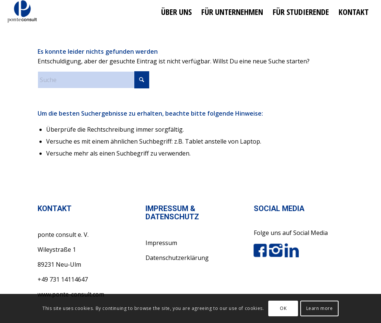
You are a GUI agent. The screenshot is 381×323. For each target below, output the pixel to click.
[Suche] (93, 79)
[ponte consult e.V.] (21, 11)
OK (283, 308)
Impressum (161, 243)
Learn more (319, 308)
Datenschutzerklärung (177, 258)
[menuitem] (176, 11)
